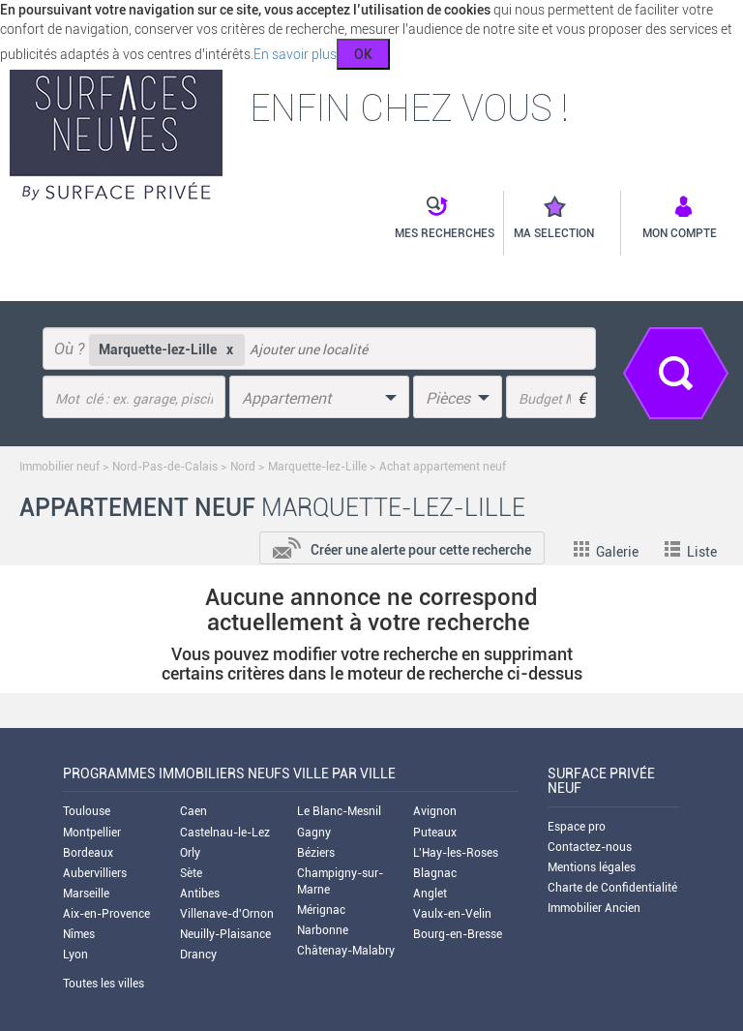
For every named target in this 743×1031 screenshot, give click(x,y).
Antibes (200, 893)
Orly (190, 853)
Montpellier (92, 832)
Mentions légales (592, 867)
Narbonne (322, 930)
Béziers (316, 853)
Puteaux (435, 832)
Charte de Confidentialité (612, 888)
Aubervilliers (95, 873)
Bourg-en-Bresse (457, 934)
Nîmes (79, 934)
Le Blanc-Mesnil (339, 811)
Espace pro (577, 827)
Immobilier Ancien (594, 908)
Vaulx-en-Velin (452, 914)
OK (363, 54)
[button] (434, 219)
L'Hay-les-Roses (455, 853)
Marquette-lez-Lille (317, 466)
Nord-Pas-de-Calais (165, 466)
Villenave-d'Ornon (227, 914)
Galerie (606, 552)
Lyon (75, 954)
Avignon (435, 811)
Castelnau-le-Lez (225, 832)
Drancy (198, 954)
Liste (691, 552)
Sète (191, 873)
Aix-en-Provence (106, 914)
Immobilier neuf (59, 466)
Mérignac (321, 910)
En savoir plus (295, 54)
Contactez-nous (590, 847)
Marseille (86, 893)
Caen (193, 811)
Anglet (430, 893)
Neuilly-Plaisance (225, 934)
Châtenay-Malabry (346, 950)
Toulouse (86, 811)
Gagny (314, 832)
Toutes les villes (103, 983)
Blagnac (435, 873)
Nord (242, 466)
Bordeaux (88, 853)
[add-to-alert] (402, 546)
